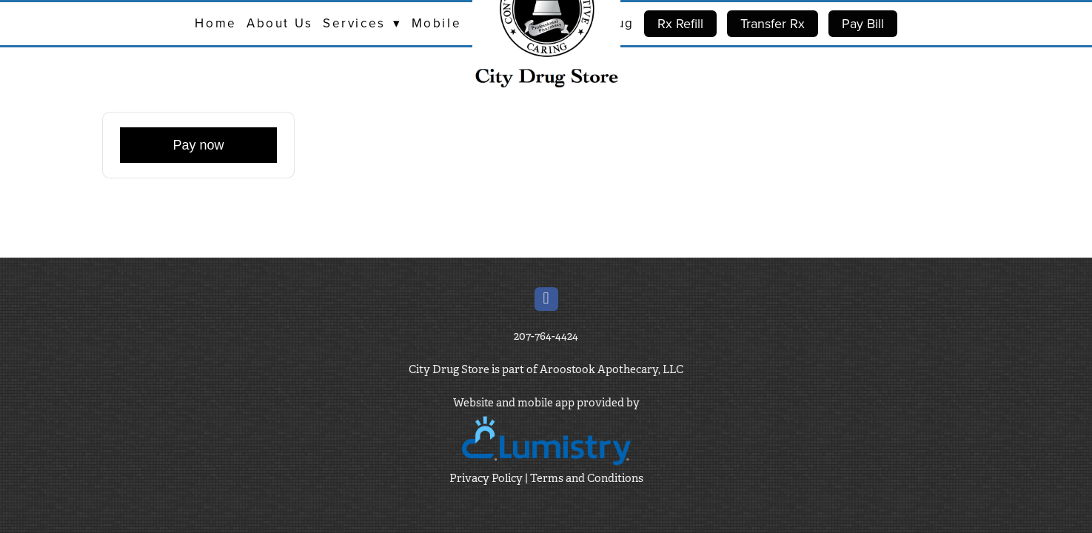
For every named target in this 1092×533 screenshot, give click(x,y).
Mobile (436, 23)
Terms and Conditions (586, 478)
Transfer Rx (772, 23)
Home (215, 23)
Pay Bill (863, 23)
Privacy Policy (486, 478)
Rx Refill (680, 23)
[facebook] (546, 299)
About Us (279, 23)
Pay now (198, 145)
